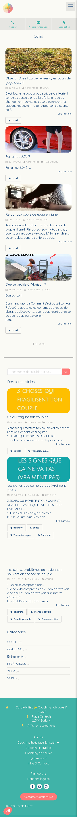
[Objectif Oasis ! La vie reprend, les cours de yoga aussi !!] (38, 61)
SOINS (11, 678)
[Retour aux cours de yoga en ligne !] (38, 197)
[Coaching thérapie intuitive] (38, 737)
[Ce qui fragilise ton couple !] (38, 400)
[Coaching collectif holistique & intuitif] (38, 758)
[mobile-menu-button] (70, 6)
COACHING (14, 649)
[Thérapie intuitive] (38, 753)
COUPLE (12, 642)
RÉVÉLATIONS (16, 664)
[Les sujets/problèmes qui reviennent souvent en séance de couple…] (38, 553)
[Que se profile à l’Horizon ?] (38, 267)
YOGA (11, 671)
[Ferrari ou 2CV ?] (38, 139)
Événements (15, 656)
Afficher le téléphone (41, 725)
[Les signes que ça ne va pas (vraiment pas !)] (38, 469)
